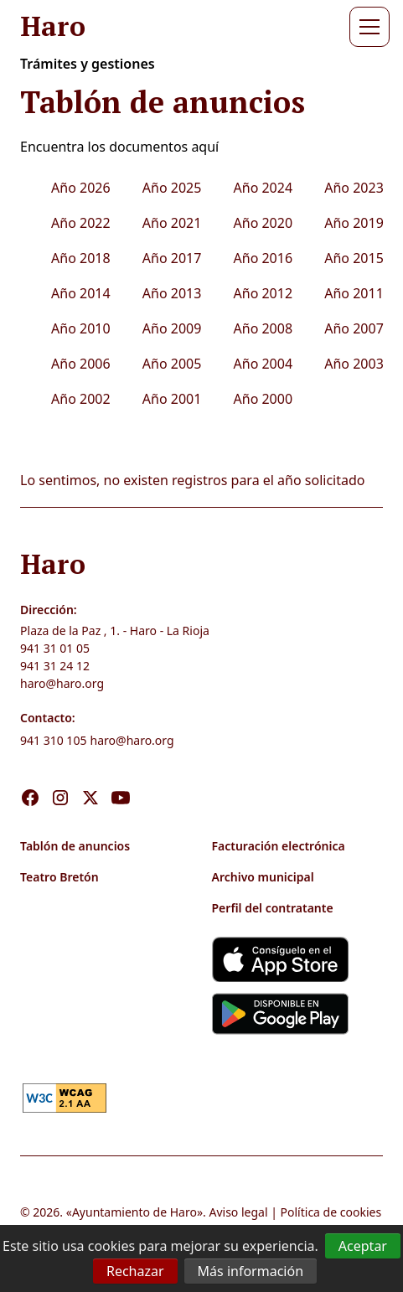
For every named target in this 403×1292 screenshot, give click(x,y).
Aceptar (362, 1246)
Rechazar (135, 1271)
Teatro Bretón (59, 877)
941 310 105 (53, 740)
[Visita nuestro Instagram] (60, 780)
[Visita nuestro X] (90, 780)
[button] (366, 27)
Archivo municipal (263, 877)
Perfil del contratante (272, 908)
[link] (64, 1096)
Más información (250, 1271)
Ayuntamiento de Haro (134, 1212)
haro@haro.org (62, 683)
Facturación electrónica (278, 846)
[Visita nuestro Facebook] (30, 780)
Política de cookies (331, 1212)
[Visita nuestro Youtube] (121, 780)
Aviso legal (238, 1212)
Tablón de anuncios (75, 846)
